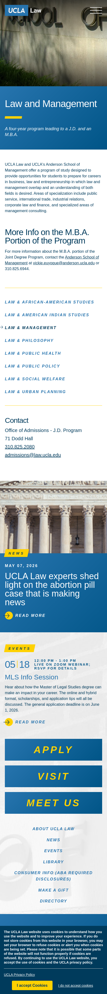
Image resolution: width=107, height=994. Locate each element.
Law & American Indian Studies (47, 314)
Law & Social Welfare (35, 378)
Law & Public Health (33, 353)
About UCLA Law (53, 829)
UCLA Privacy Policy (19, 976)
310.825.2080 (20, 446)
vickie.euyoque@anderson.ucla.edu (64, 263)
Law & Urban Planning (35, 391)
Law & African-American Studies (49, 302)
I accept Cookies (32, 986)
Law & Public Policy (32, 366)
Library (53, 862)
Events (53, 851)
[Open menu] (96, 10)
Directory (53, 901)
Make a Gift (53, 890)
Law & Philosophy (29, 340)
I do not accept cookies (75, 986)
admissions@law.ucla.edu (33, 455)
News (53, 840)
